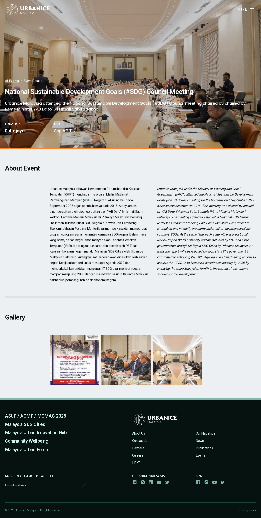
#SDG (88, 203)
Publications (204, 448)
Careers (137, 455)
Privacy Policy (247, 510)
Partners (138, 448)
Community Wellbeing (26, 441)
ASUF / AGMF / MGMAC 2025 (35, 416)
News (200, 441)
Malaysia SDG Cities (25, 424)
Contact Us (139, 441)
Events (200, 455)
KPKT (136, 463)
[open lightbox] (74, 362)
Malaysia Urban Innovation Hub (36, 433)
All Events (12, 81)
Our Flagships (205, 433)
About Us (138, 433)
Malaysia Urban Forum (27, 449)
